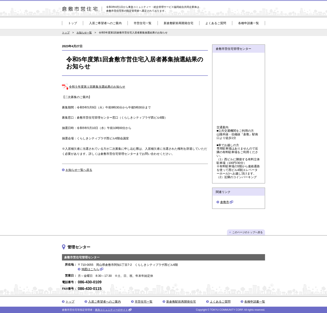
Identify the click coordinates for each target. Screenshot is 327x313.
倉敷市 (224, 202)
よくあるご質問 (215, 23)
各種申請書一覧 (248, 23)
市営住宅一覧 (142, 23)
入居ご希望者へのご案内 (105, 23)
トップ (72, 23)
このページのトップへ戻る (247, 232)
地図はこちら (90, 269)
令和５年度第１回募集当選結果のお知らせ (97, 86)
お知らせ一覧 (84, 32)
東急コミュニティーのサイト (111, 309)
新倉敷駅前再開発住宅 (178, 23)
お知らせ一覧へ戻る (79, 170)
